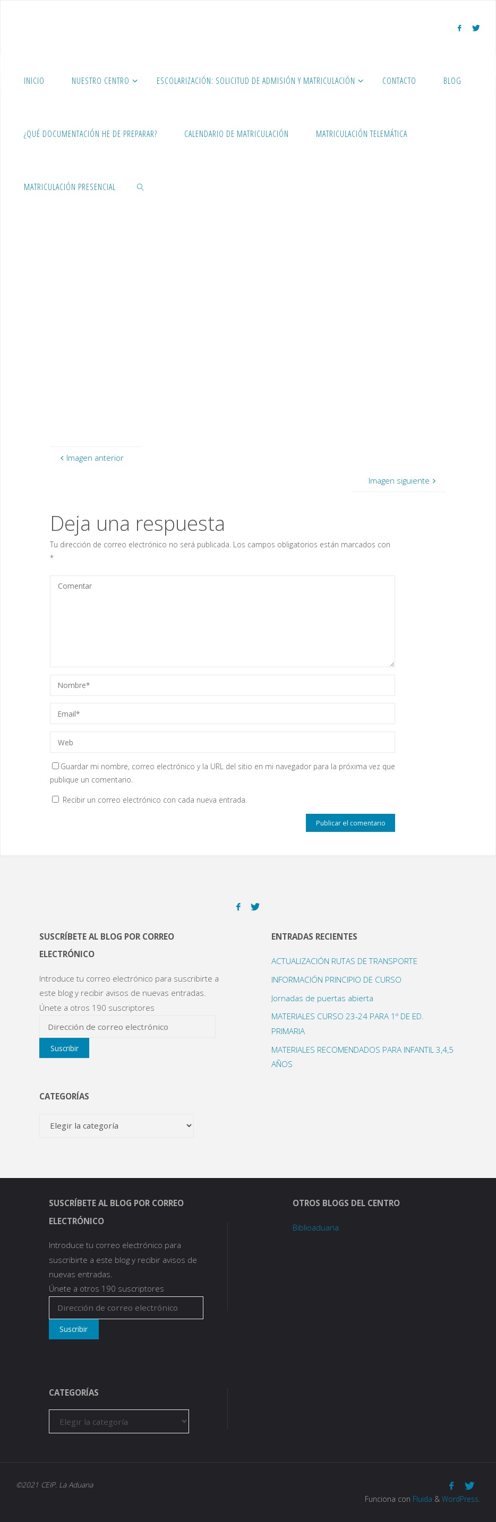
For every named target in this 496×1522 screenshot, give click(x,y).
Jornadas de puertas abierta (322, 998)
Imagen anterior (90, 457)
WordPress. (461, 1499)
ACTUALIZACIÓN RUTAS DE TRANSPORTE (344, 961)
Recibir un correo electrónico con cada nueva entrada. (155, 800)
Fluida (421, 1499)
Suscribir (64, 1048)
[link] (141, 186)
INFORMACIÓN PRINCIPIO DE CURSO (336, 979)
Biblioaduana (316, 1227)
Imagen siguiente (403, 480)
